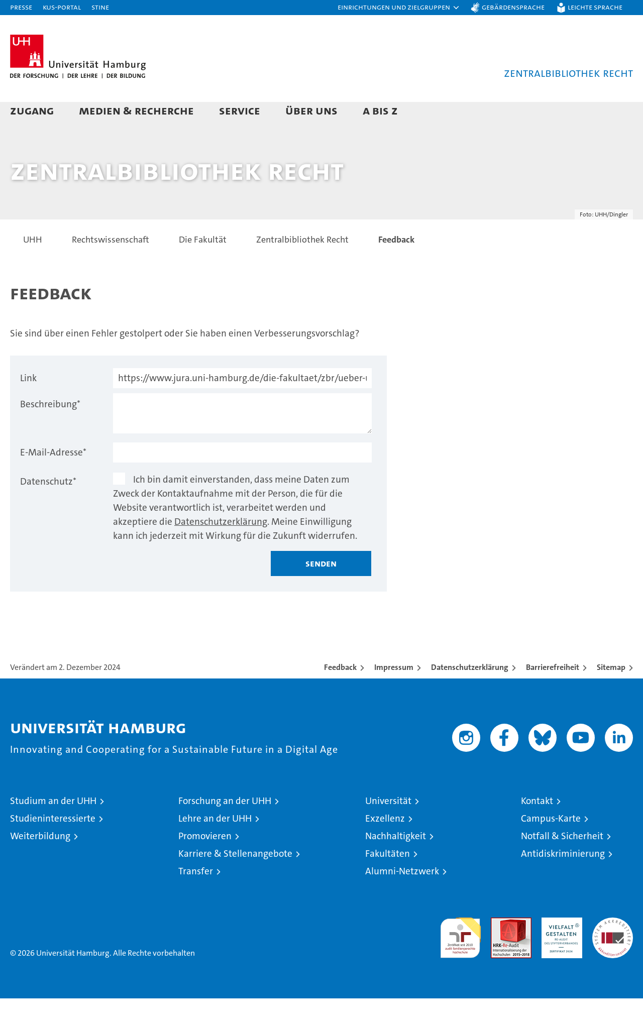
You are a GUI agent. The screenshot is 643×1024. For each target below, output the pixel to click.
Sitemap (611, 693)
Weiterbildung (40, 861)
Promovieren (205, 861)
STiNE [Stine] (100, 7)
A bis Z (380, 110)
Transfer (195, 896)
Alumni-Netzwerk (402, 896)
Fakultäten (387, 879)
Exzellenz (385, 844)
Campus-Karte (551, 844)
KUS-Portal (62, 7)
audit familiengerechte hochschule (460, 959)
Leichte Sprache (595, 7)
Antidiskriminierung (563, 879)
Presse (21, 7)
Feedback (340, 693)
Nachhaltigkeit (395, 861)
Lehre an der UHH (215, 844)
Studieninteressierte (52, 844)
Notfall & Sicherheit (562, 861)
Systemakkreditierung (612, 948)
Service (239, 110)
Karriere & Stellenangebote (235, 879)
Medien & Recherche (136, 110)
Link (28, 403)
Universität (388, 826)
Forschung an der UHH (224, 826)
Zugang (32, 110)
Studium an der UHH (53, 826)
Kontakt (537, 826)
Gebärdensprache (513, 7)
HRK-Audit (559, 948)
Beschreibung (50, 429)
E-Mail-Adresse (53, 478)
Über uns (311, 110)
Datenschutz (48, 507)
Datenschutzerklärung (220, 547)
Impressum (393, 693)
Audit (500, 948)
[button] (399, 7)
